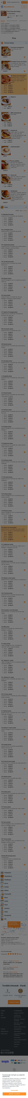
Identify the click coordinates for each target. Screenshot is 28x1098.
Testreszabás (14, 1090)
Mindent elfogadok (14, 1094)
